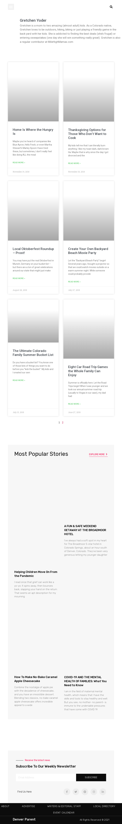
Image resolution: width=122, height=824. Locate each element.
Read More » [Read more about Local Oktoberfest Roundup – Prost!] (19, 278)
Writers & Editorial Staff (64, 806)
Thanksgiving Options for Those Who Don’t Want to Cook (87, 134)
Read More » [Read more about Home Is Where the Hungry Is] (19, 162)
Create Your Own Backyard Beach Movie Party (88, 251)
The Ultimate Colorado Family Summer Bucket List (33, 353)
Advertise (28, 806)
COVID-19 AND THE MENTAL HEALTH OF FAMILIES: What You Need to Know (85, 681)
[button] (11, 7)
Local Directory (104, 806)
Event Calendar (64, 812)
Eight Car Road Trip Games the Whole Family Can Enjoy (88, 371)
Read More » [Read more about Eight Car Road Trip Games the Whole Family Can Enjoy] (74, 404)
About (5, 806)
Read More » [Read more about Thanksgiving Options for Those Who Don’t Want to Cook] (74, 163)
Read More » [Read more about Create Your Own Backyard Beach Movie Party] (74, 282)
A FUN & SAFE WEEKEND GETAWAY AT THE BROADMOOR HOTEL (85, 530)
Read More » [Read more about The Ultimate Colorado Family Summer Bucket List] (19, 380)
